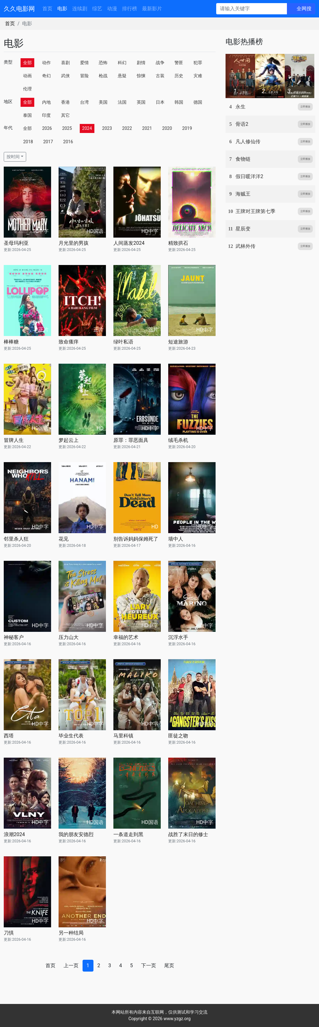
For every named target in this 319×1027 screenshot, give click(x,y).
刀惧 (9, 933)
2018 (28, 141)
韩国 (178, 102)
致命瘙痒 (69, 342)
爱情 (84, 62)
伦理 (27, 88)
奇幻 (46, 75)
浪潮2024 (14, 834)
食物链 (243, 159)
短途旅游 (178, 342)
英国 (141, 102)
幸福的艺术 (125, 637)
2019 (187, 128)
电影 (62, 9)
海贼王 (243, 194)
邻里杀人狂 (16, 539)
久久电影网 (19, 8)
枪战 (103, 75)
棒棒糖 (11, 342)
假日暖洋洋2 (249, 176)
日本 (160, 102)
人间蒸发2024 (129, 243)
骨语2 (242, 124)
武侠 (65, 75)
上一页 (71, 965)
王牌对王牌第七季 (255, 211)
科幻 (122, 62)
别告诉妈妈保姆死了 (135, 539)
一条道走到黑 (128, 834)
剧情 (141, 62)
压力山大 (69, 637)
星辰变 (243, 229)
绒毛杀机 (178, 440)
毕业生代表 (71, 736)
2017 (48, 141)
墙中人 (175, 539)
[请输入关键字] (251, 8)
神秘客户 (14, 637)
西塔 (9, 736)
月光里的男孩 (73, 243)
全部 (27, 62)
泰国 (27, 115)
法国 (122, 102)
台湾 (84, 102)
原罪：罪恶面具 (130, 440)
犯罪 (197, 62)
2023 (107, 128)
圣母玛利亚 (16, 243)
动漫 (112, 9)
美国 (103, 102)
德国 (197, 102)
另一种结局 (71, 933)
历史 (178, 75)
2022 (127, 128)
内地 (46, 102)
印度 (46, 115)
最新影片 (152, 9)
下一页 (148, 965)
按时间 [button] (13, 156)
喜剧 (65, 62)
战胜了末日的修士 (188, 834)
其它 (65, 115)
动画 (27, 75)
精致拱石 (178, 243)
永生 (240, 107)
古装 (160, 75)
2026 (47, 128)
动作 (46, 62)
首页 (47, 9)
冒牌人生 (14, 440)
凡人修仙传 (248, 141)
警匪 (178, 62)
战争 (160, 62)
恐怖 (103, 62)
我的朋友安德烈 (76, 834)
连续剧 (79, 9)
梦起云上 (69, 440)
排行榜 (129, 9)
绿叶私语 (123, 342)
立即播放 (305, 106)
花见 (64, 539)
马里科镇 (123, 736)
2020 (167, 128)
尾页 (169, 965)
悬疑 (122, 75)
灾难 (197, 75)
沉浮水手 (178, 637)
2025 (67, 128)
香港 (65, 102)
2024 (87, 128)
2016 (68, 141)
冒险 (84, 75)
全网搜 (304, 9)
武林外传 (245, 246)
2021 (147, 128)
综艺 (97, 9)
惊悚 (141, 75)
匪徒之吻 (178, 736)
